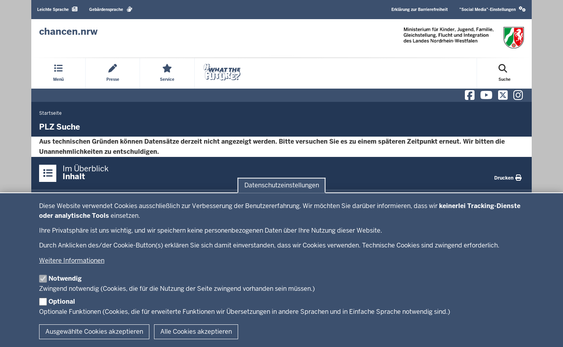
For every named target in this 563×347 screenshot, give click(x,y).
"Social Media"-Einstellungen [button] (492, 9)
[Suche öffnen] (504, 73)
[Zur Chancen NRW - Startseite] (68, 31)
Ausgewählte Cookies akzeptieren (94, 331)
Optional (61, 301)
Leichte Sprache (57, 9)
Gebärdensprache (111, 9)
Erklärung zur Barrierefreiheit (419, 9)
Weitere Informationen (71, 260)
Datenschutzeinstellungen (281, 185)
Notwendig (65, 278)
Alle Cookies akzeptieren (196, 331)
